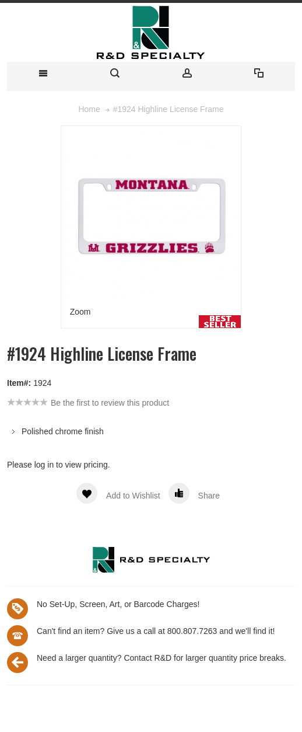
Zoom (80, 311)
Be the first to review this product (110, 402)
